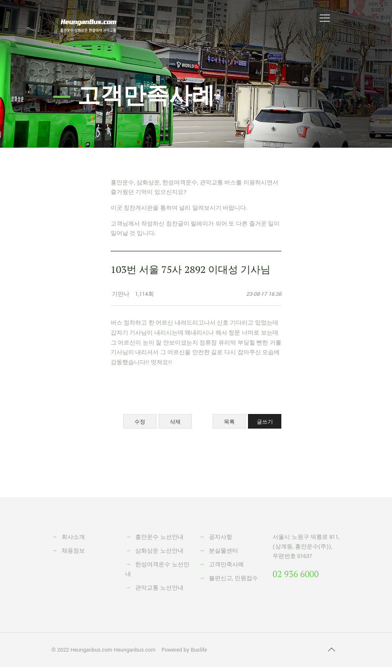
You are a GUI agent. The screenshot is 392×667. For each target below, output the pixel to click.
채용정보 (73, 551)
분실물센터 (223, 551)
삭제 (175, 422)
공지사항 (220, 537)
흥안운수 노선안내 (159, 537)
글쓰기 (265, 422)
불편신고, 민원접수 (233, 578)
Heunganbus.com (91, 650)
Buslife (199, 650)
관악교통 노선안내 (159, 588)
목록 (229, 422)
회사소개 (73, 537)
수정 (139, 422)
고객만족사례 (226, 564)
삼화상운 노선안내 (159, 551)
